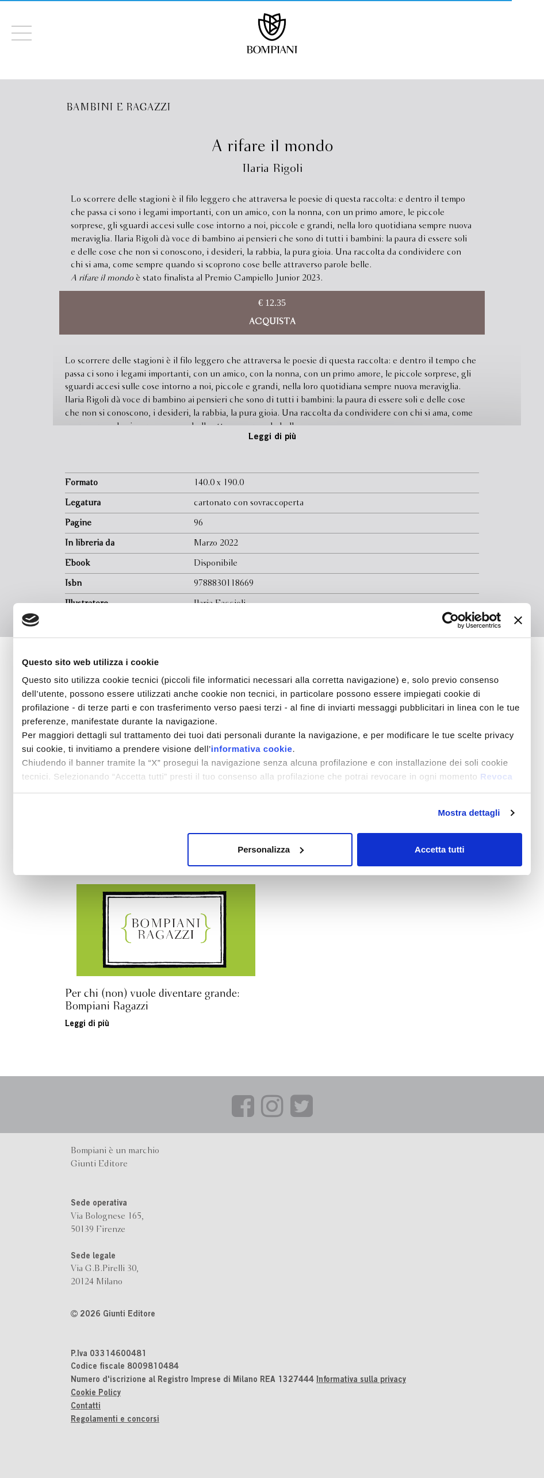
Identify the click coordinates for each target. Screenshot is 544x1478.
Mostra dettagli (469, 812)
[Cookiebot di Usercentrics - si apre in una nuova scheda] (450, 620)
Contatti (86, 1407)
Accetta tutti (440, 849)
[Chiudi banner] (518, 620)
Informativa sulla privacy (361, 1380)
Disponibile (215, 563)
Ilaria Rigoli (272, 168)
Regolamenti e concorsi (115, 1420)
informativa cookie (252, 749)
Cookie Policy (96, 1393)
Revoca (496, 776)
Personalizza (270, 849)
